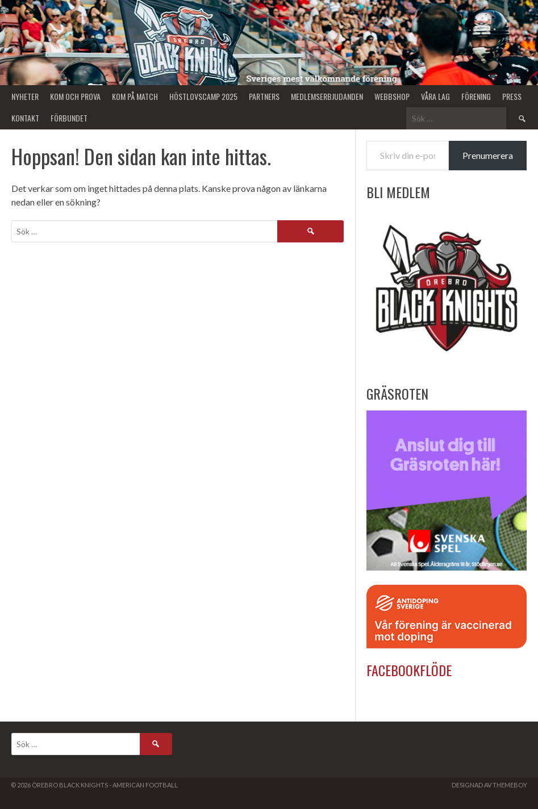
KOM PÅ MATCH (135, 96)
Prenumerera (487, 155)
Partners (264, 96)
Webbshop (392, 96)
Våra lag (435, 96)
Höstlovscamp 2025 (203, 96)
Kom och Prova (75, 96)
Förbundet (69, 118)
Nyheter (25, 96)
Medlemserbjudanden (327, 96)
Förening (476, 96)
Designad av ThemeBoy (489, 785)
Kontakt (25, 118)
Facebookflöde (409, 670)
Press (512, 96)
